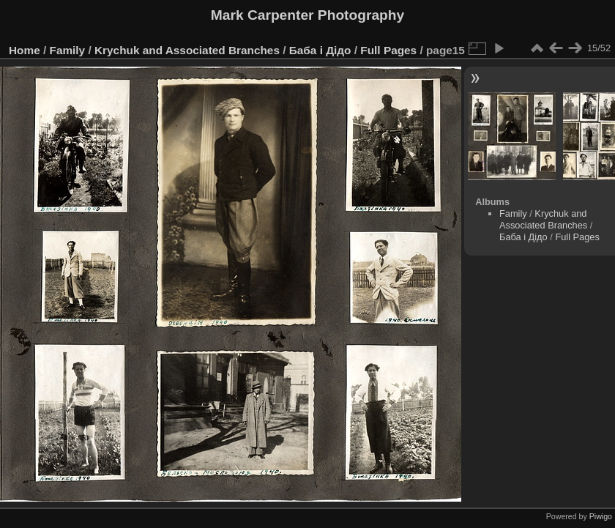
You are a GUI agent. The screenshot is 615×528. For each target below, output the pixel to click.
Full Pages (388, 50)
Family (68, 50)
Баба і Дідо (320, 50)
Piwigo (600, 516)
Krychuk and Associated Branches (187, 50)
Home (24, 50)
